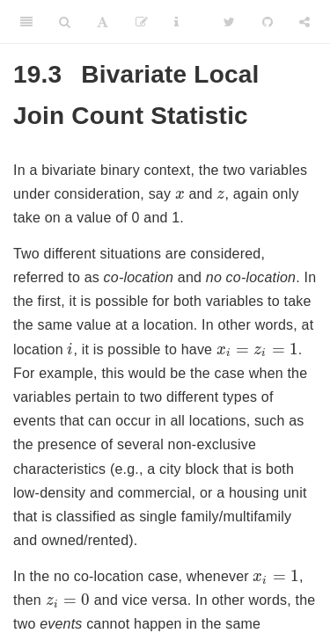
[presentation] (180, 195)
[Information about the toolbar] (176, 22)
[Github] (267, 22)
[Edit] (141, 22)
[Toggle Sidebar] (26, 22)
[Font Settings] (102, 22)
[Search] (65, 22)
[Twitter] (229, 22)
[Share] (304, 22)
